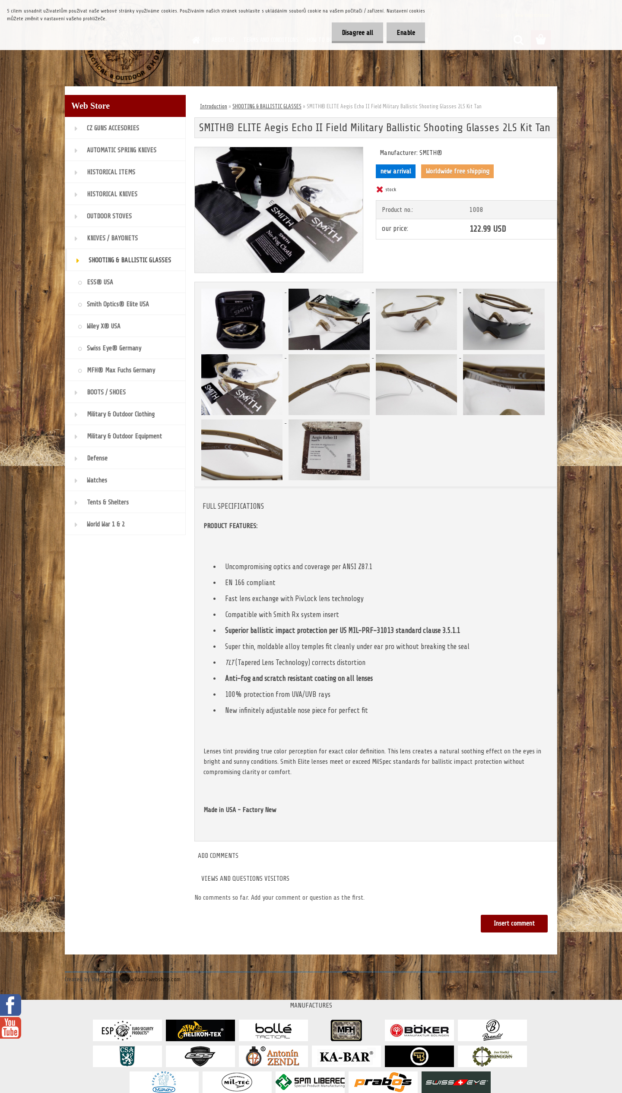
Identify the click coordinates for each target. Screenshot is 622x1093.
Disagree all (355, 33)
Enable (405, 33)
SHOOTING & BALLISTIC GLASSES (266, 106)
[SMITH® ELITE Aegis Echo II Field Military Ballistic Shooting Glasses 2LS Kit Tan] (279, 150)
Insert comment (514, 923)
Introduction (213, 106)
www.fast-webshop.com (151, 979)
